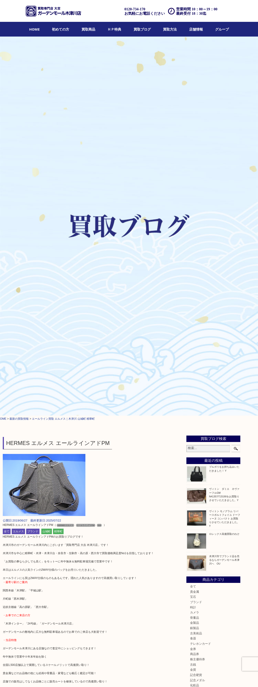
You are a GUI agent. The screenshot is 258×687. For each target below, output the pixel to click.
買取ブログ (142, 29)
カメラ (194, 238)
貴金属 (194, 217)
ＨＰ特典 (114, 29)
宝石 (193, 223)
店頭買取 (80, 677)
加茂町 (194, 408)
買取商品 (88, 29)
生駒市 (194, 434)
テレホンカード (200, 270)
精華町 (58, 157)
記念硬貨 (196, 301)
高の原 (194, 428)
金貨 (193, 296)
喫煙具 (194, 322)
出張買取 (94, 677)
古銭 (193, 291)
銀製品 (194, 254)
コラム (194, 384)
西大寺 (194, 423)
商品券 (194, 280)
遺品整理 (123, 677)
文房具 (194, 327)
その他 (194, 374)
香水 (193, 317)
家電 (193, 343)
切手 (193, 369)
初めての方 (60, 29)
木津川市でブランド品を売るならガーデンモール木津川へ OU (224, 186)
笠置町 (194, 439)
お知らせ (196, 379)
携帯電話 (196, 363)
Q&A (149, 677)
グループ (222, 29)
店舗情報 (196, 29)
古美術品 (196, 259)
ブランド (32, 157)
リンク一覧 (213, 677)
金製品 (194, 249)
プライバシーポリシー (169, 677)
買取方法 (170, 29)
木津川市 (196, 397)
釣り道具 (196, 337)
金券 (193, 275)
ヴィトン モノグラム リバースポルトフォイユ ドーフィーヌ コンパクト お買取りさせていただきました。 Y (225, 145)
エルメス (18, 157)
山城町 (46, 157)
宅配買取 (108, 677)
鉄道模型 (196, 332)
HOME (34, 29)
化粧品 (194, 311)
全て (6, 157)
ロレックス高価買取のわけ (224, 160)
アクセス (137, 677)
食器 (193, 264)
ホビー (194, 358)
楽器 (193, 353)
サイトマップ (195, 677)
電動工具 (196, 348)
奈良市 (194, 413)
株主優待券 (197, 285)
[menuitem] (34, 29)
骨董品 (194, 244)
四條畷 (194, 444)
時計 (193, 233)
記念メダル (197, 306)
